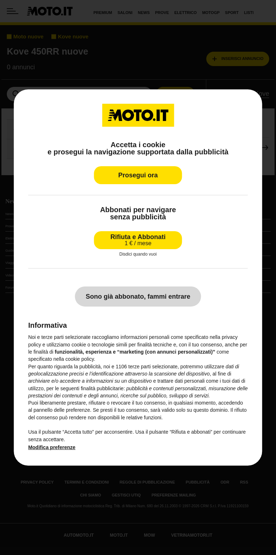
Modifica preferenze (51, 447)
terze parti (139, 366)
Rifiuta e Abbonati (137, 240)
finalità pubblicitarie (102, 388)
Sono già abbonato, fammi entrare (138, 296)
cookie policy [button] (79, 359)
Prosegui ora (138, 175)
